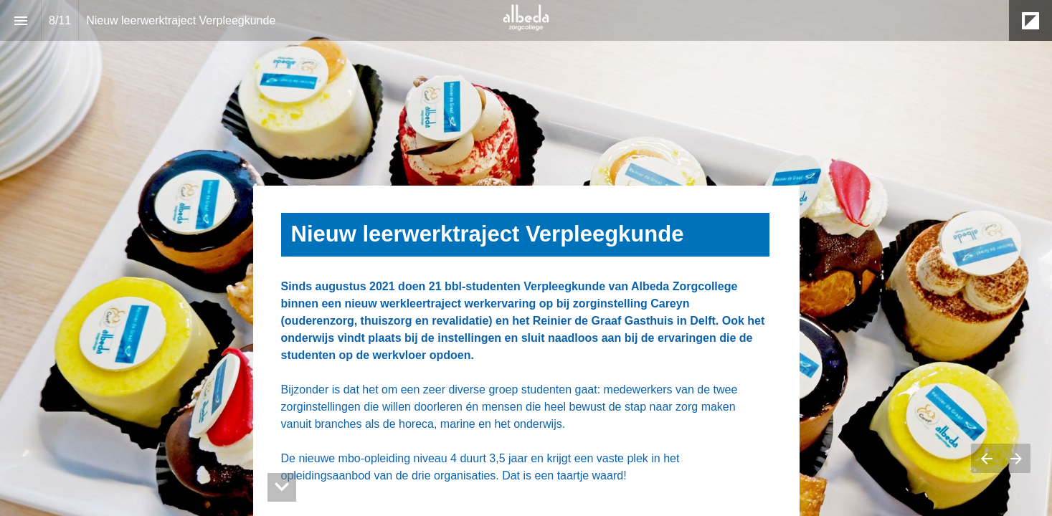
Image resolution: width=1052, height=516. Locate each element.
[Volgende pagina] (1015, 458)
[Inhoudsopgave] (20, 20)
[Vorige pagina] (986, 458)
